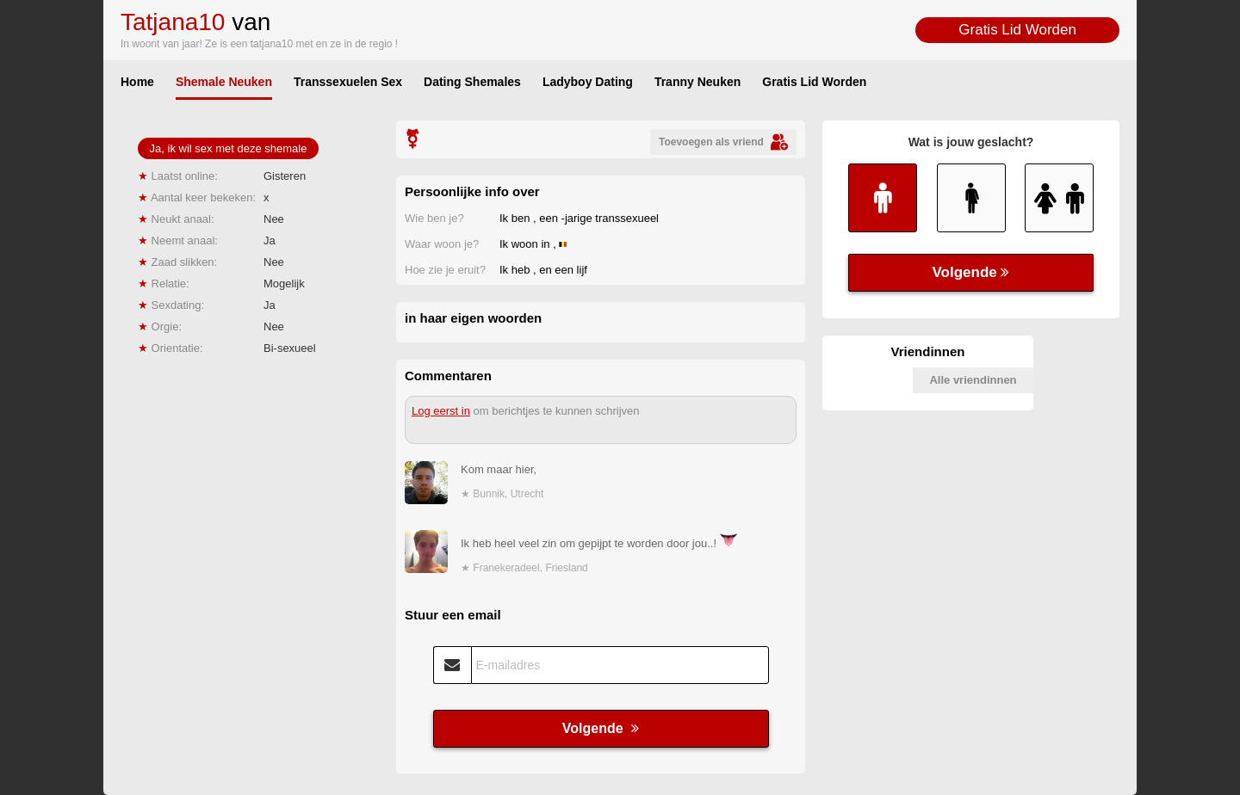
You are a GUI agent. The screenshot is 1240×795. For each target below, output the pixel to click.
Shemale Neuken (224, 82)
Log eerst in (441, 410)
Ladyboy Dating (587, 82)
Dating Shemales (472, 82)
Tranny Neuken (697, 82)
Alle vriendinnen (972, 379)
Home (137, 82)
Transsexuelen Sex (348, 82)
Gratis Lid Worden (1017, 30)
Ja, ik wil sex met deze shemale (228, 148)
